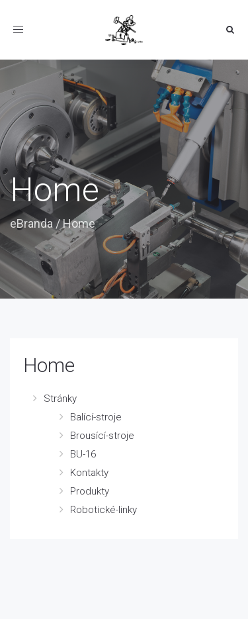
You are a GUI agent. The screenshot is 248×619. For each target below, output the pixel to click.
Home (49, 365)
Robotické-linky (103, 510)
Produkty (89, 491)
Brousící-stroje (102, 436)
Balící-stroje (96, 417)
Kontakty (89, 473)
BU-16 (83, 454)
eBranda (31, 223)
